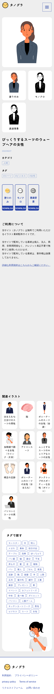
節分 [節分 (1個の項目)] (28, 558)
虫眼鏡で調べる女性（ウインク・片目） (9, 445)
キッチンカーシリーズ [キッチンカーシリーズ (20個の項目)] (19, 606)
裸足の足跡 (9, 470)
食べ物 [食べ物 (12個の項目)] (20, 595)
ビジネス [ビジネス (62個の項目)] (12, 611)
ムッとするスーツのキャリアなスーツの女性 (44, 445)
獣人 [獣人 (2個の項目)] (19, 569)
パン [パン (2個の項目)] (10, 569)
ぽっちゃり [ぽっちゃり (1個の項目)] (36, 553)
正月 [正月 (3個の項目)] (10, 579)
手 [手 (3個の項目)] (34, 574)
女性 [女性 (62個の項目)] (35, 611)
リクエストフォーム (12, 688)
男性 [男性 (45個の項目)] (37, 606)
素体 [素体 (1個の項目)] (22, 548)
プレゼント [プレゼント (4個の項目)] (22, 585)
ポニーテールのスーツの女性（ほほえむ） (26, 475)
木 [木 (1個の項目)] (25, 542)
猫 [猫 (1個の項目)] (21, 558)
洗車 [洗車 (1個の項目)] (24, 553)
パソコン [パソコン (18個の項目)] (12, 600)
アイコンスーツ (26, 442)
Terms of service (27, 681)
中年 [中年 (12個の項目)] (10, 595)
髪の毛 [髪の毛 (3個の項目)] (20, 579)
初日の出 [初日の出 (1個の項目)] (33, 548)
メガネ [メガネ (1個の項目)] (11, 548)
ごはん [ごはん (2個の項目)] (29, 569)
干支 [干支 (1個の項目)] (37, 558)
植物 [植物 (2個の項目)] (35, 564)
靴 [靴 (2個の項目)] (18, 574)
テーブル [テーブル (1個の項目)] (12, 553)
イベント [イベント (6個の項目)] (12, 590)
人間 (5, 163)
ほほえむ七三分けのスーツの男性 (9, 413)
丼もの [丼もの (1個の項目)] (11, 564)
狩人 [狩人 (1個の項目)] (33, 542)
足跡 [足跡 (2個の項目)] (10, 574)
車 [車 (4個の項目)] (34, 585)
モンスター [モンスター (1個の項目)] (13, 542)
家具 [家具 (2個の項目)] (39, 569)
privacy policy (9, 681)
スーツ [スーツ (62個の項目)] (25, 611)
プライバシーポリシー (26, 675)
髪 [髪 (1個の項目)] (21, 564)
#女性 (32, 176)
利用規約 (6, 675)
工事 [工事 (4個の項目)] (39, 579)
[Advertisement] (27, 302)
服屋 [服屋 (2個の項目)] (26, 574)
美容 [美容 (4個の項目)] (10, 585)
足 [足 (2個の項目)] (27, 564)
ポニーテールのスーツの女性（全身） (44, 415)
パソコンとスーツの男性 (9, 508)
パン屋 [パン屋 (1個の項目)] (11, 558)
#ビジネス (20, 176)
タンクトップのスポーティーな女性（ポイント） (44, 477)
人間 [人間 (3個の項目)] (42, 574)
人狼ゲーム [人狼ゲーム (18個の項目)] (27, 600)
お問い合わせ (33, 688)
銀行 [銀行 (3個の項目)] (31, 579)
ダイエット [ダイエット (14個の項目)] (34, 595)
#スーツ (7, 176)
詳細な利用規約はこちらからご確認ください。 (26, 265)
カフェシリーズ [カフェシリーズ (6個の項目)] (29, 590)
